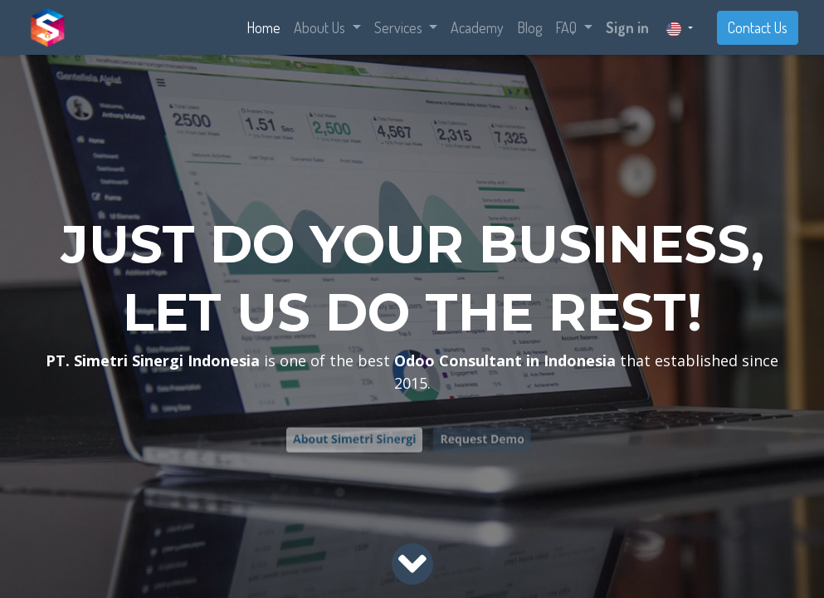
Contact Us (757, 27)
